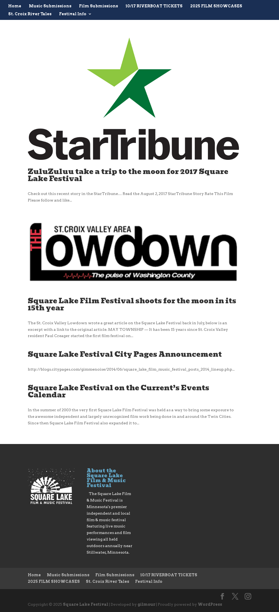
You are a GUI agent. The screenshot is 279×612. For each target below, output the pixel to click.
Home (14, 6)
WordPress (210, 604)
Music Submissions (50, 6)
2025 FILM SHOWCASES (216, 6)
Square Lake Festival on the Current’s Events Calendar (118, 391)
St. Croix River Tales (29, 14)
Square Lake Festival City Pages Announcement (125, 354)
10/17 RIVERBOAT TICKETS (154, 6)
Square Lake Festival (85, 604)
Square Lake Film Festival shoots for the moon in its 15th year (132, 304)
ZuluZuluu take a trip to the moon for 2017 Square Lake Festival (128, 175)
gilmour (146, 604)
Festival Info (72, 14)
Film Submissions (98, 6)
